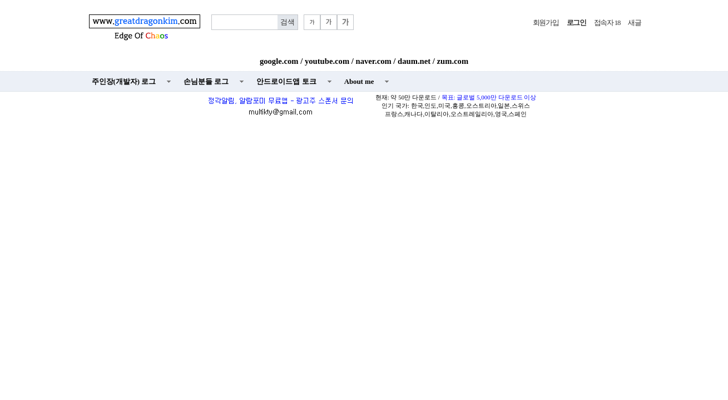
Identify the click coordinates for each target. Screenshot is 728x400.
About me (359, 82)
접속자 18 (607, 23)
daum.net (414, 61)
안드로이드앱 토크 (286, 82)
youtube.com (327, 61)
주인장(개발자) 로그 (124, 82)
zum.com (453, 61)
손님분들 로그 (206, 82)
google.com (279, 61)
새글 (634, 23)
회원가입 (546, 23)
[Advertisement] (364, 203)
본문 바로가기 (0, 0)
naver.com (374, 61)
